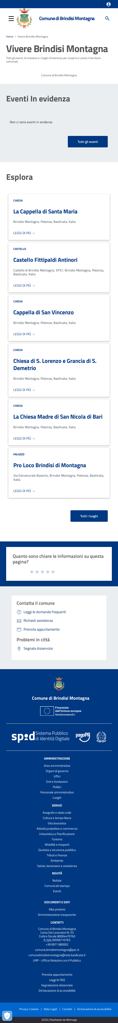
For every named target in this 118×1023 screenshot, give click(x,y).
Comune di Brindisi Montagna (67, 18)
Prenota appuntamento (57, 974)
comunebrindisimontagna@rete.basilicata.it (56, 955)
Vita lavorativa (57, 823)
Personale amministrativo (57, 792)
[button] (108, 4)
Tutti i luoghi (89, 516)
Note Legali (50, 1009)
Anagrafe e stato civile (57, 812)
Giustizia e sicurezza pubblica (57, 850)
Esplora (19, 177)
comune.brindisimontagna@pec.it (57, 949)
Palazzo (18, 454)
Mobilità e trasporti (57, 844)
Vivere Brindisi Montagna (33, 36)
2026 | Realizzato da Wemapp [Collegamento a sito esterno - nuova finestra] (59, 1020)
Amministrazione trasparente (57, 914)
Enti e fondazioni (57, 781)
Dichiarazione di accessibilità (57, 990)
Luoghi (57, 797)
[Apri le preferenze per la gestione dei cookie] (7, 1016)
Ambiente (57, 860)
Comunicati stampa (57, 885)
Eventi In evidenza (38, 99)
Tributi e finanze (57, 855)
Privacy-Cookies (29, 1009)
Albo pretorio (57, 909)
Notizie (56, 880)
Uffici (57, 776)
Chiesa (18, 200)
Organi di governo (57, 771)
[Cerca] (107, 18)
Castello (19, 249)
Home (9, 36)
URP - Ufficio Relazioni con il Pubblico (57, 960)
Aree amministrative (57, 765)
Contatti (57, 922)
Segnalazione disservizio (57, 985)
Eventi (57, 891)
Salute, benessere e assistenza (57, 866)
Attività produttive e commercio (57, 828)
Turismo (57, 839)
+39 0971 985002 (57, 944)
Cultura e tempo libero (57, 818)
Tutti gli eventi (88, 141)
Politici (57, 787)
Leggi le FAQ (57, 979)
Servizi (57, 805)
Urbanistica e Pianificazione (57, 834)
